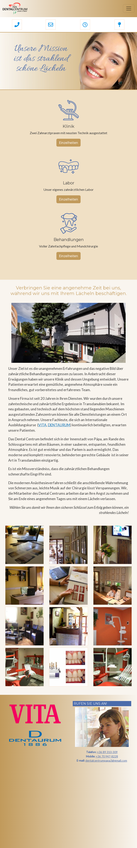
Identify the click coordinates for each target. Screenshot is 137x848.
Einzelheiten (68, 142)
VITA (42, 425)
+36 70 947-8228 (107, 756)
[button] (17, 25)
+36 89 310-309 (107, 752)
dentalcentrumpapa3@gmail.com (106, 760)
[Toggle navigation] (129, 8)
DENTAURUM (59, 425)
